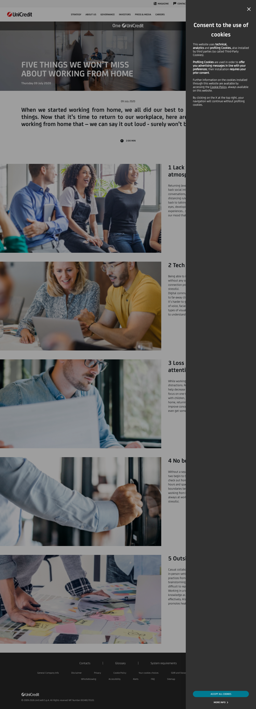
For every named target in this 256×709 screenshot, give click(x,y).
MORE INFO (220, 702)
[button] (249, 9)
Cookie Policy (218, 87)
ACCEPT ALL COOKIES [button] (221, 694)
